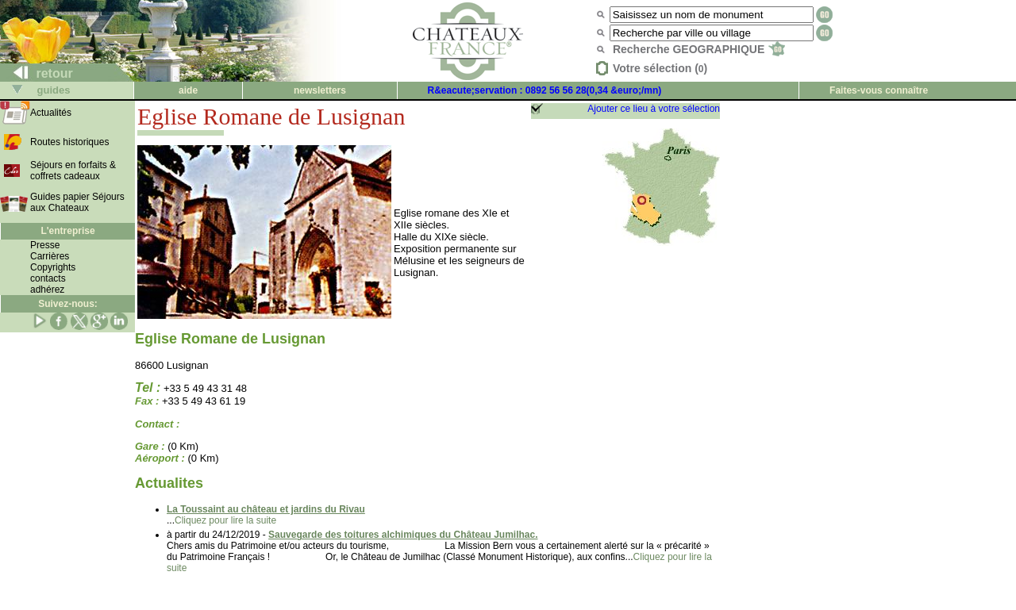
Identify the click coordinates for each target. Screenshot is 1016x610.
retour (37, 73)
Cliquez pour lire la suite (225, 520)
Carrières (49, 256)
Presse (45, 245)
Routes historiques (69, 142)
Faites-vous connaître (878, 90)
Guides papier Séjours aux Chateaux (77, 202)
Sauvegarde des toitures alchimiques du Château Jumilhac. (402, 534)
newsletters (320, 90)
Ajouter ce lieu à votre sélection (653, 108)
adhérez (47, 289)
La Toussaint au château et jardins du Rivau (266, 509)
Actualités (50, 112)
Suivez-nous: (68, 303)
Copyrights (52, 267)
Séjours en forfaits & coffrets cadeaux (73, 170)
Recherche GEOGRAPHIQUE (699, 49)
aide (188, 90)
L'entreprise (67, 230)
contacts (48, 278)
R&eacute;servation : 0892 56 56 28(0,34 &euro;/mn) (545, 90)
